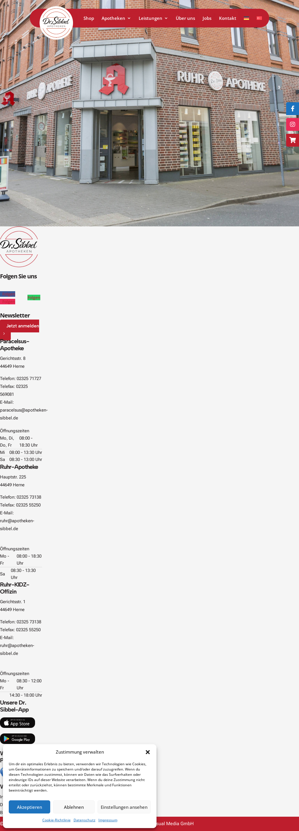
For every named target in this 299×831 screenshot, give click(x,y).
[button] (148, 752)
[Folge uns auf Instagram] (292, 124)
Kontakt (227, 18)
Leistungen (150, 18)
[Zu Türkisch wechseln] (259, 21)
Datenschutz (84, 820)
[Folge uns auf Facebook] (292, 108)
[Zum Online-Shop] (292, 140)
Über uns (185, 18)
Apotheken (113, 18)
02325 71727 (29, 378)
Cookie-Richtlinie (56, 820)
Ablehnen (74, 807)
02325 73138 (29, 497)
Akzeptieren (29, 807)
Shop (89, 18)
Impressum (107, 820)
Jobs (207, 18)
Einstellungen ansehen (124, 807)
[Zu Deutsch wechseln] (246, 21)
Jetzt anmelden (22, 326)
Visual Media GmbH (173, 823)
